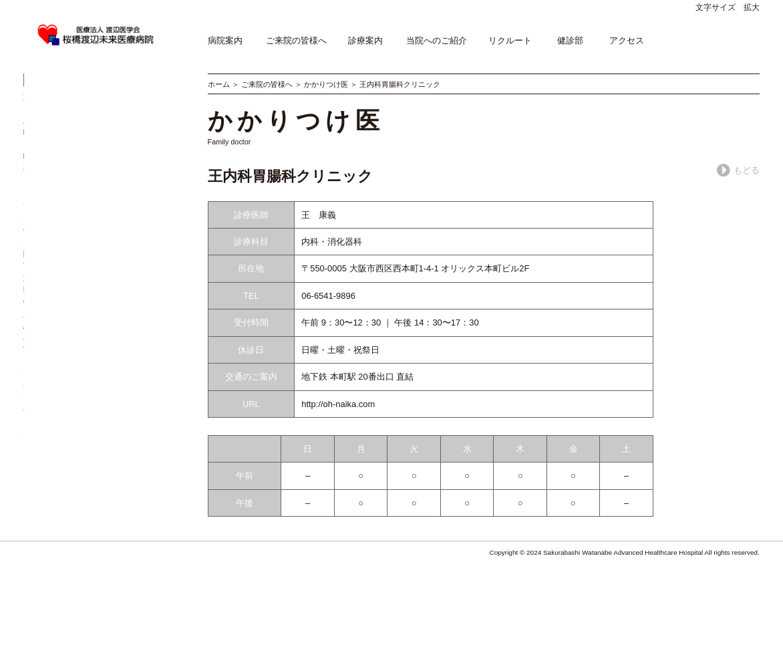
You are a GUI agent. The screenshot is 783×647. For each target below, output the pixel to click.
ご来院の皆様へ (296, 40)
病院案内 (225, 40)
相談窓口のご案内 (58, 236)
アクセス (626, 40)
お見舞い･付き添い (60, 193)
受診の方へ (45, 104)
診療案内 (365, 40)
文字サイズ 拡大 (727, 7)
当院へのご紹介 (436, 40)
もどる (738, 170)
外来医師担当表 (53, 119)
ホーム (219, 84)
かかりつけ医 (326, 84)
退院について (127, 177)
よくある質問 (49, 252)
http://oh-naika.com (338, 404)
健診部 (570, 40)
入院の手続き (49, 177)
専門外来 (118, 104)
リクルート (510, 40)
